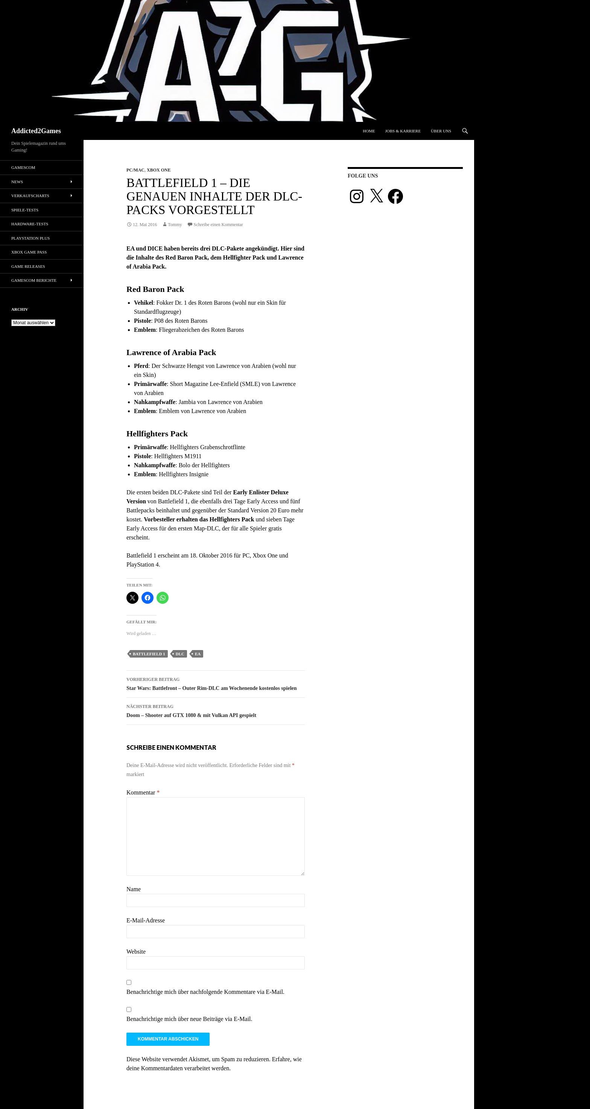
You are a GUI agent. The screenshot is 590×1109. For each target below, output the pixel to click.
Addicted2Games (36, 131)
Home (369, 131)
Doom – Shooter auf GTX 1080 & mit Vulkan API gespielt (215, 710)
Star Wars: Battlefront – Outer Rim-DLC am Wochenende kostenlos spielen (215, 683)
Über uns (441, 131)
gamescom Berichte (33, 280)
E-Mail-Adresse (145, 920)
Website (136, 951)
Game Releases (28, 266)
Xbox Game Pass (29, 252)
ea (198, 654)
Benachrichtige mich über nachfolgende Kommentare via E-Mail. (205, 992)
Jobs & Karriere (403, 131)
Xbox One (159, 170)
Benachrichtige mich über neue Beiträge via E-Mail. (189, 1019)
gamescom (23, 167)
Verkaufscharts (30, 195)
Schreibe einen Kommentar (218, 224)
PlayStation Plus (30, 238)
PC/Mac (135, 170)
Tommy (175, 224)
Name (133, 889)
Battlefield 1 (149, 654)
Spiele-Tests (24, 210)
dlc (180, 654)
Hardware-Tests (29, 224)
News (17, 181)
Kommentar (143, 792)
